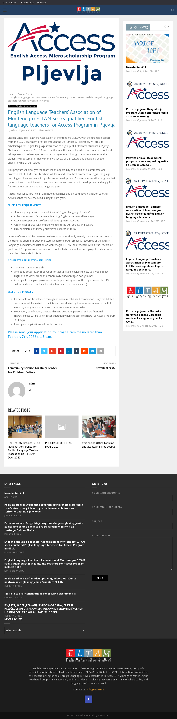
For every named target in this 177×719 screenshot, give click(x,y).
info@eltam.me (95, 689)
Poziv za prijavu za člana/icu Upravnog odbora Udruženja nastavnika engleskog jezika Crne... (144, 316)
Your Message (132, 537)
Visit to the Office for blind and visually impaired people (98, 444)
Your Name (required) (132, 495)
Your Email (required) (132, 510)
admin (14, 130)
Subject (132, 524)
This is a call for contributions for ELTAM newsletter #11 (40, 593)
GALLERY (41, 2)
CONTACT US (27, 2)
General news (30, 106)
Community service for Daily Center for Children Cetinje (32, 370)
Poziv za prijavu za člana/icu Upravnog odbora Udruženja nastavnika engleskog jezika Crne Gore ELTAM (40, 580)
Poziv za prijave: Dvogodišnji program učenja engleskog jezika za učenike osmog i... (147, 112)
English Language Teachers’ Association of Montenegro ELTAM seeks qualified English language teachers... (145, 212)
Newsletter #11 (136, 67)
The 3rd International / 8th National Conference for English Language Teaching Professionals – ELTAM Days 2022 (24, 450)
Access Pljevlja (15, 106)
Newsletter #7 (106, 368)
